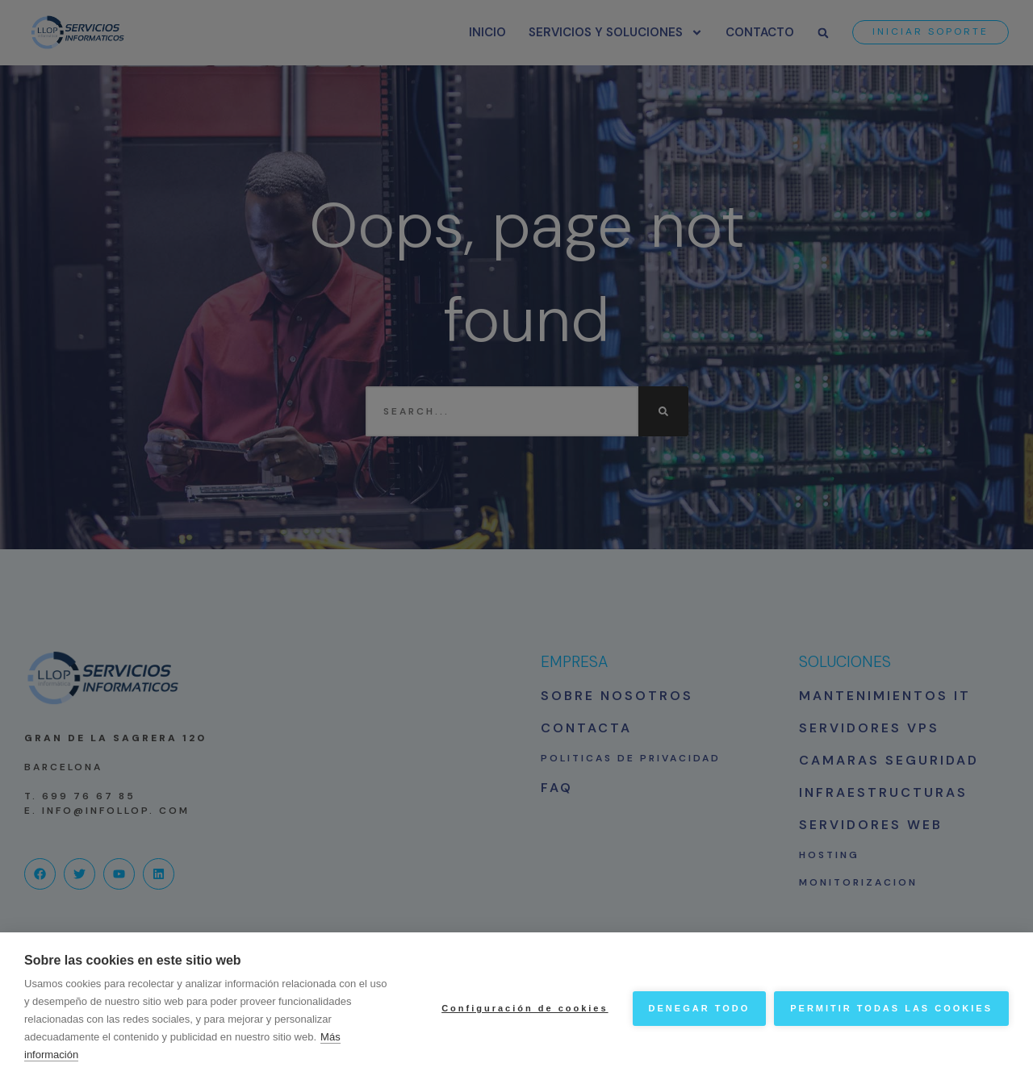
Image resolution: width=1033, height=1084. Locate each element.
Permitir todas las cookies (891, 1008)
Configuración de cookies (524, 1008)
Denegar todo (700, 1008)
